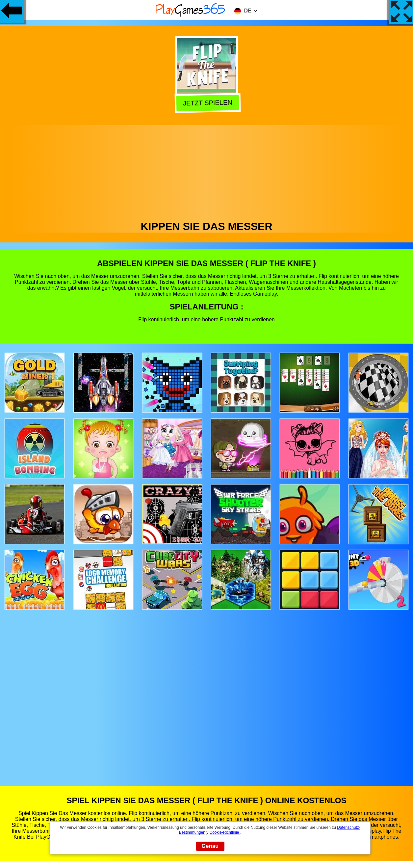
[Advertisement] (207, 171)
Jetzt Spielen (207, 102)
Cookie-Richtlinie (225, 832)
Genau (210, 846)
